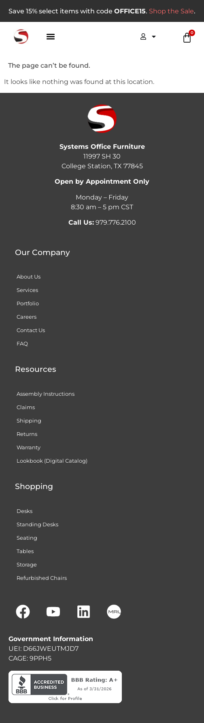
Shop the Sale (171, 11)
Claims (26, 407)
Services (27, 290)
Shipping (29, 420)
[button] (50, 36)
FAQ (22, 343)
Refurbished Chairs (42, 578)
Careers (26, 316)
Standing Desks (37, 524)
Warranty (28, 447)
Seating (27, 537)
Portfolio (28, 303)
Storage (27, 564)
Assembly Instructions (45, 393)
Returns (27, 434)
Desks (24, 511)
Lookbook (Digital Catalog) (52, 460)
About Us (28, 276)
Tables (25, 551)
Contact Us (31, 330)
